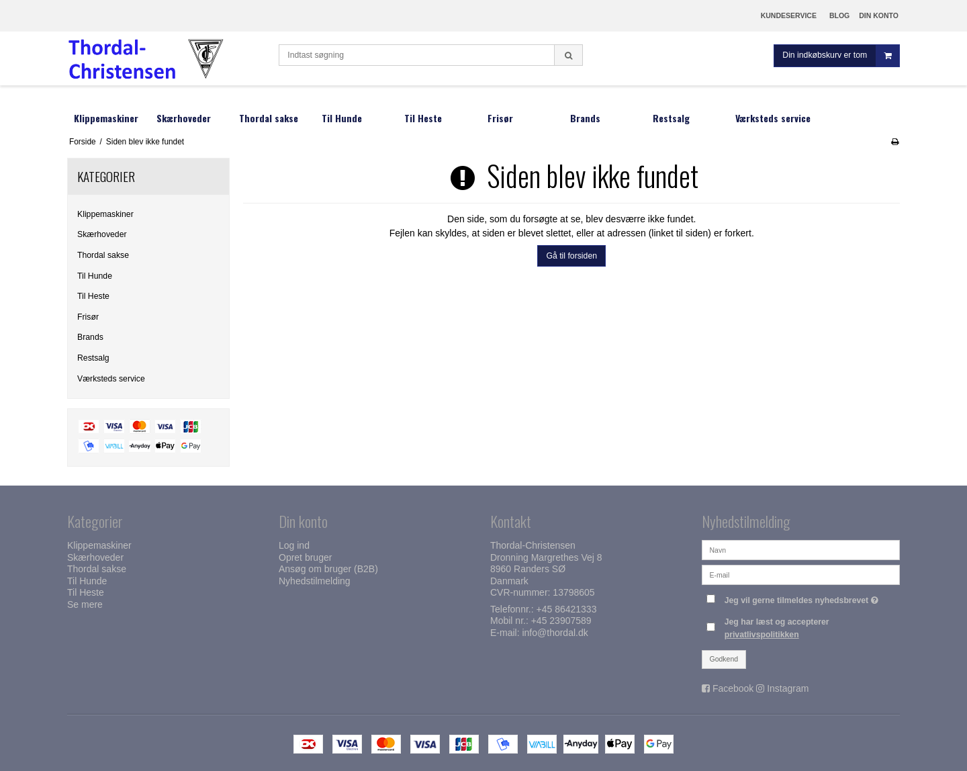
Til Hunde (94, 276)
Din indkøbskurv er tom (840, 56)
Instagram (788, 688)
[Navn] (801, 549)
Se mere (85, 604)
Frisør (88, 317)
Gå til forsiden (571, 256)
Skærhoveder (102, 234)
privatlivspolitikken (762, 634)
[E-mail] (801, 574)
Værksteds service (111, 378)
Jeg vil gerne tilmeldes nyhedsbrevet (803, 597)
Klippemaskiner (105, 214)
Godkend (724, 659)
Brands (90, 337)
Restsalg (93, 358)
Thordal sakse (103, 255)
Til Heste (93, 296)
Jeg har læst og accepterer (777, 628)
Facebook (732, 688)
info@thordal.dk (555, 632)
